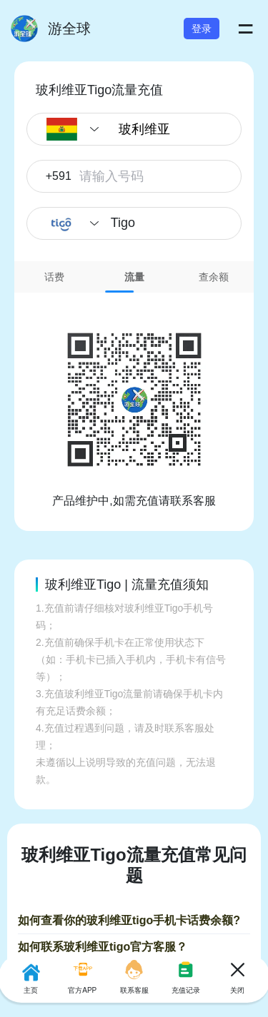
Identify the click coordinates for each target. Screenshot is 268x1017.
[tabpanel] (134, 401)
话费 (54, 277)
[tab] (54, 277)
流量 (134, 277)
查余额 (214, 277)
